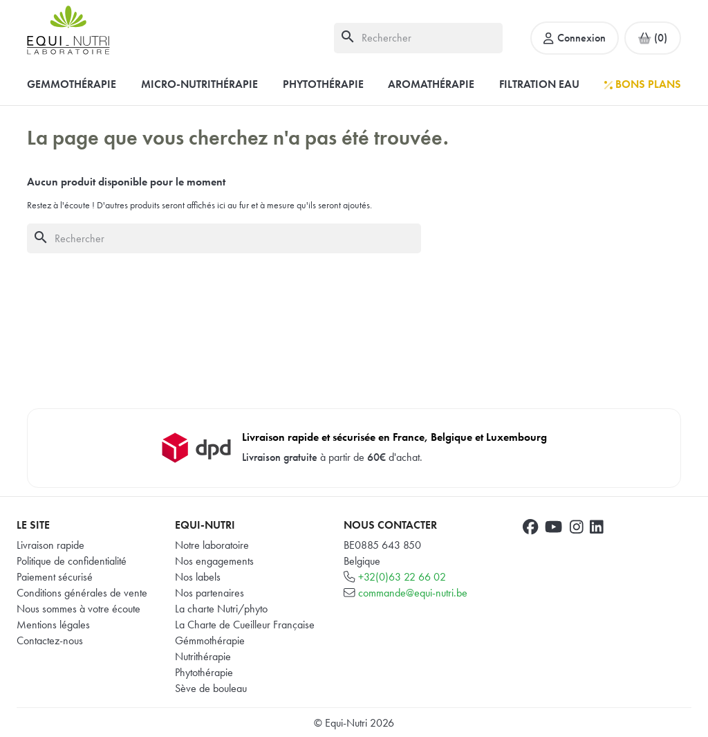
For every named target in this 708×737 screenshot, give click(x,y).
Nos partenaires (209, 592)
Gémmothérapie (210, 640)
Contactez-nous (50, 640)
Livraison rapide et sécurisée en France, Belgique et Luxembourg (394, 437)
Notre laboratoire (212, 545)
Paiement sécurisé (55, 577)
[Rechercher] (418, 38)
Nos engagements (214, 561)
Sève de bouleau (211, 688)
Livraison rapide (50, 545)
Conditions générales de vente (82, 592)
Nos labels (198, 577)
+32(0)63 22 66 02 (402, 577)
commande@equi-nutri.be (412, 592)
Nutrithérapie (203, 656)
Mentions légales (53, 624)
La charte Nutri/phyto (221, 608)
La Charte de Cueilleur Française (245, 624)
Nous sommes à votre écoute (78, 608)
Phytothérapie (204, 672)
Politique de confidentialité (72, 561)
